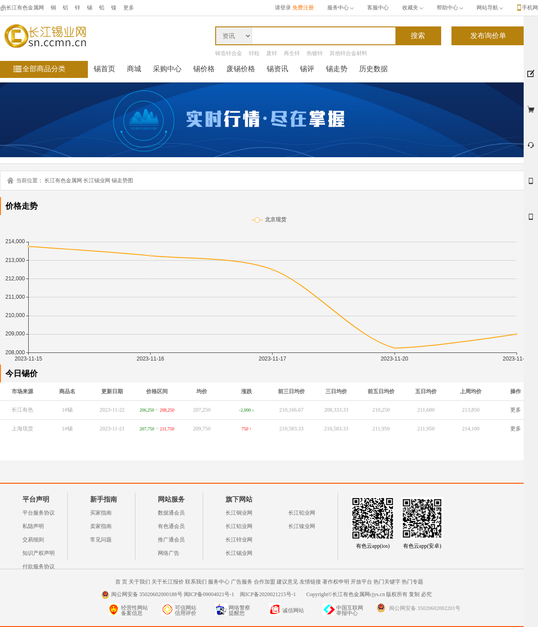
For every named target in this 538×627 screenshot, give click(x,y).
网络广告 (168, 553)
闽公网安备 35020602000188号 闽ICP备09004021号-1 (172, 594)
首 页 (121, 582)
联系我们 (196, 582)
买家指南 (101, 513)
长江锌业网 (239, 540)
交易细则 (33, 540)
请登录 (283, 7)
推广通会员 (171, 540)
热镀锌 (315, 53)
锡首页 (104, 69)
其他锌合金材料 (348, 53)
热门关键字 (386, 582)
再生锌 (292, 53)
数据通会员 (171, 513)
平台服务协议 (38, 513)
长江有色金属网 (22, 7)
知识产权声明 (38, 553)
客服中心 (378, 7)
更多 (515, 410)
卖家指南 (101, 526)
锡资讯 (277, 69)
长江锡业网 (96, 180)
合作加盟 (264, 582)
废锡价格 (240, 69)
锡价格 (204, 69)
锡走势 (336, 69)
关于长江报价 (168, 582)
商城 (134, 69)
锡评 (307, 69)
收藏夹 (412, 7)
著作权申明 (335, 582)
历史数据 (373, 69)
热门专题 (412, 582)
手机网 (530, 7)
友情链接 (310, 582)
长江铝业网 (239, 526)
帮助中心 (450, 7)
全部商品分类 (43, 69)
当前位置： (29, 180)
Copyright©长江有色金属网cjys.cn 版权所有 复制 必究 (369, 594)
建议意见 (287, 582)
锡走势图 (122, 180)
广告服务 (241, 582)
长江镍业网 (301, 526)
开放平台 (361, 582)
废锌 (271, 53)
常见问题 (101, 540)
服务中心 (340, 7)
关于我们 (139, 582)
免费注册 (303, 7)
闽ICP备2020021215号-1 (268, 594)
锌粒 (254, 53)
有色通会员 (171, 526)
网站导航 (490, 7)
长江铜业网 (239, 513)
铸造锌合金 (228, 53)
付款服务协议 (38, 566)
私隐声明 (33, 526)
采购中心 (167, 69)
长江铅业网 (301, 513)
